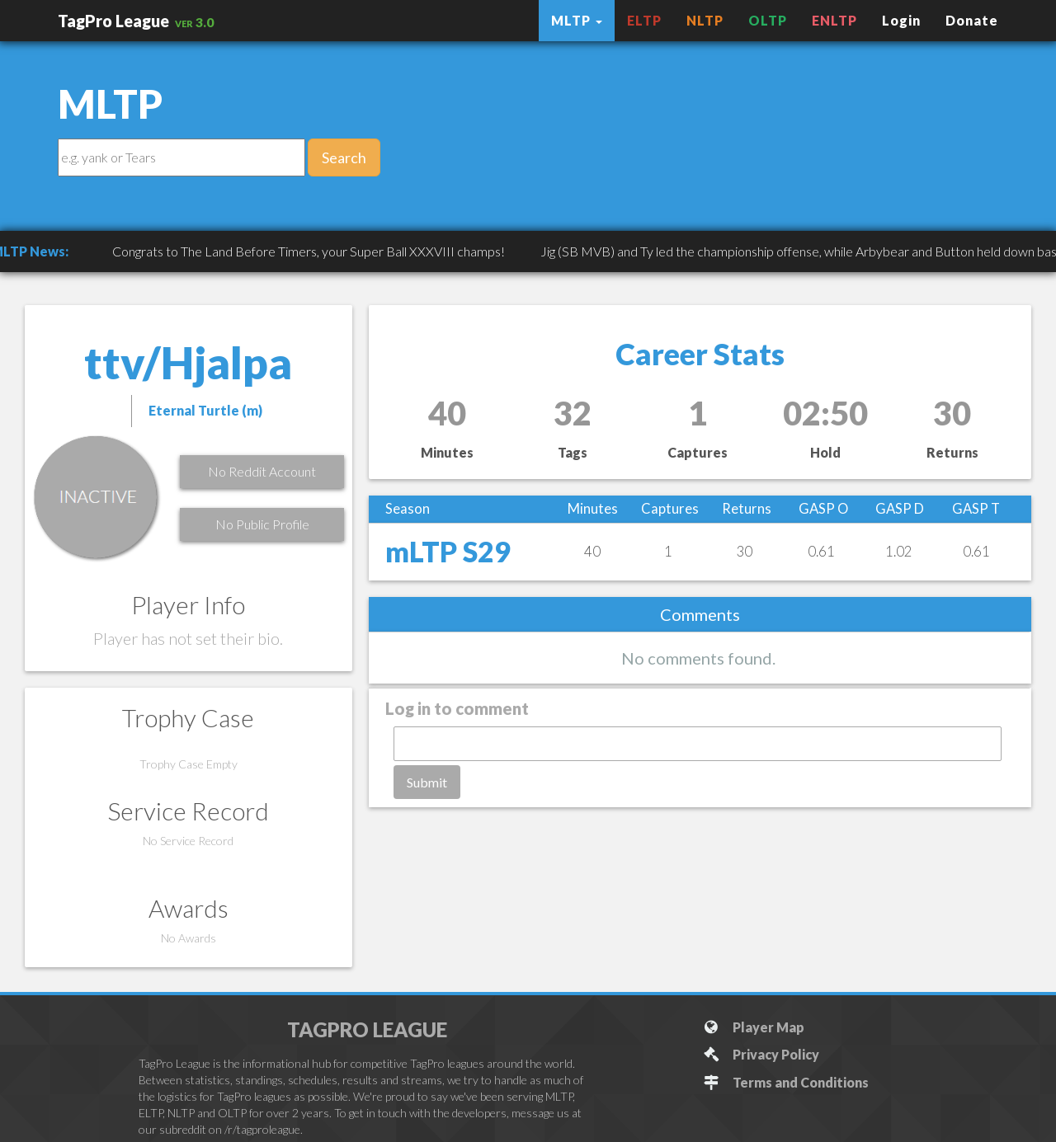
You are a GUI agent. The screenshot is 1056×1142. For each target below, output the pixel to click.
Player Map (753, 1027)
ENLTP (834, 20)
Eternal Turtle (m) (205, 410)
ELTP (644, 20)
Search (344, 157)
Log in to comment (457, 708)
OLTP (767, 20)
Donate (971, 20)
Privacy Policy (761, 1054)
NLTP (705, 20)
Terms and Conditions (786, 1082)
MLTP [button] (576, 20)
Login (901, 20)
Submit (427, 782)
